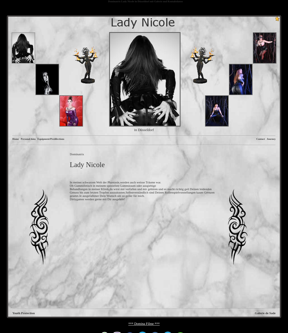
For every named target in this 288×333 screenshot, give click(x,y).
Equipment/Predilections (50, 139)
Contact (260, 139)
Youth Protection (23, 313)
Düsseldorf (143, 1)
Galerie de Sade (265, 313)
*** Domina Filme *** (144, 324)
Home (15, 139)
